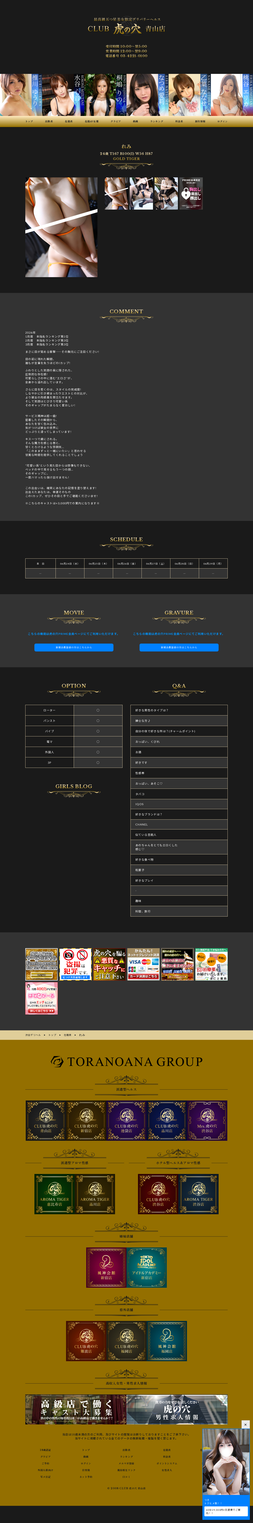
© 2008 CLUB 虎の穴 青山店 (126, 1488)
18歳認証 (45, 1449)
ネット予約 (86, 1476)
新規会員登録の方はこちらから (74, 647)
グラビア (46, 1455)
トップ (86, 1449)
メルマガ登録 (126, 1462)
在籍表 (167, 1449)
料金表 (167, 1455)
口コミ (126, 1476)
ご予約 (45, 1462)
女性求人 (167, 1469)
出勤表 (126, 1449)
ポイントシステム (167, 1462)
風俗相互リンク (126, 1469)
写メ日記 (46, 1476)
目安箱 (86, 1469)
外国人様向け (45, 1469)
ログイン (86, 1462)
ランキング (126, 1455)
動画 (86, 1455)
